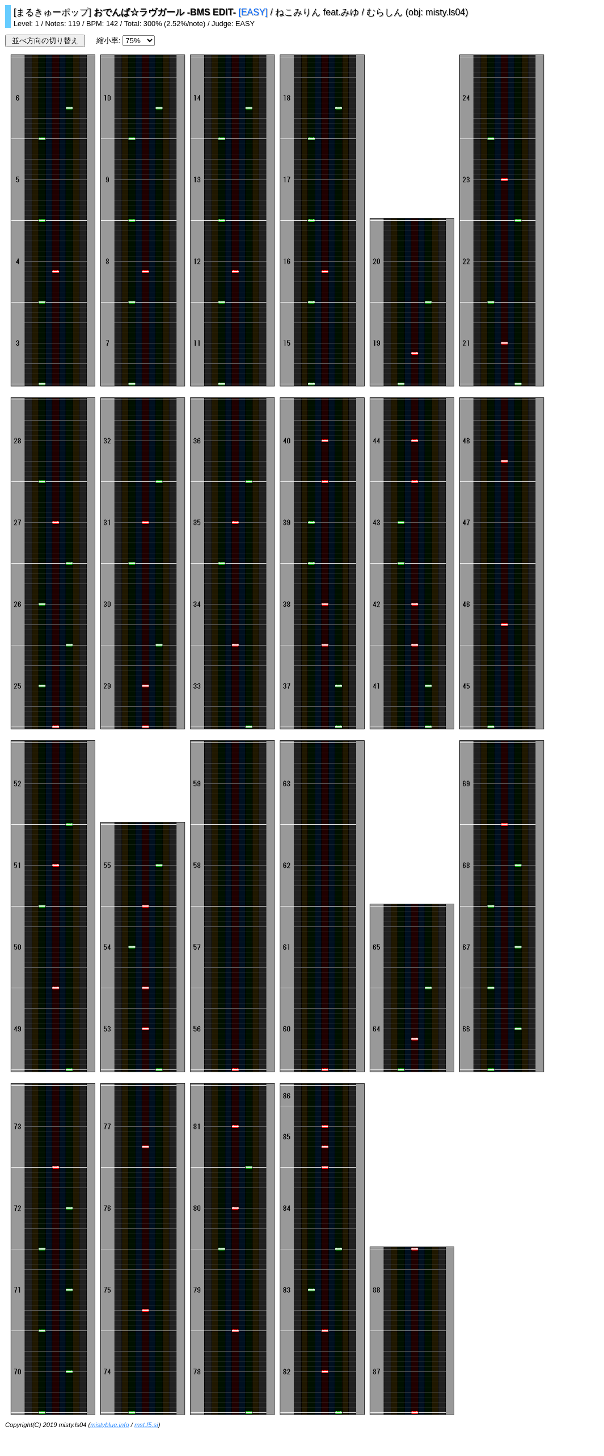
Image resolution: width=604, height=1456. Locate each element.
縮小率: (109, 40)
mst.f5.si (146, 1424)
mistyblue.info (109, 1424)
